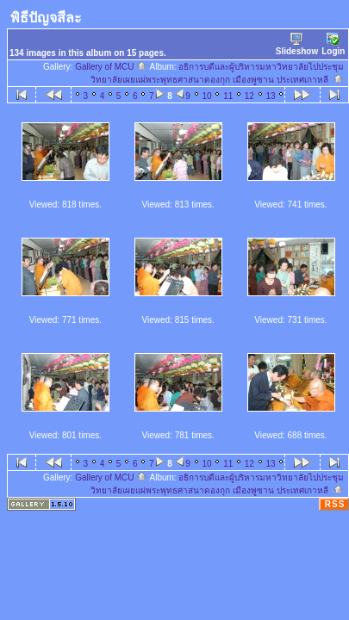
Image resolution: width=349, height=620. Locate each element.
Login (333, 44)
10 (206, 96)
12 (249, 96)
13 (271, 96)
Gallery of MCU (111, 66)
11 (228, 96)
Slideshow (297, 44)
